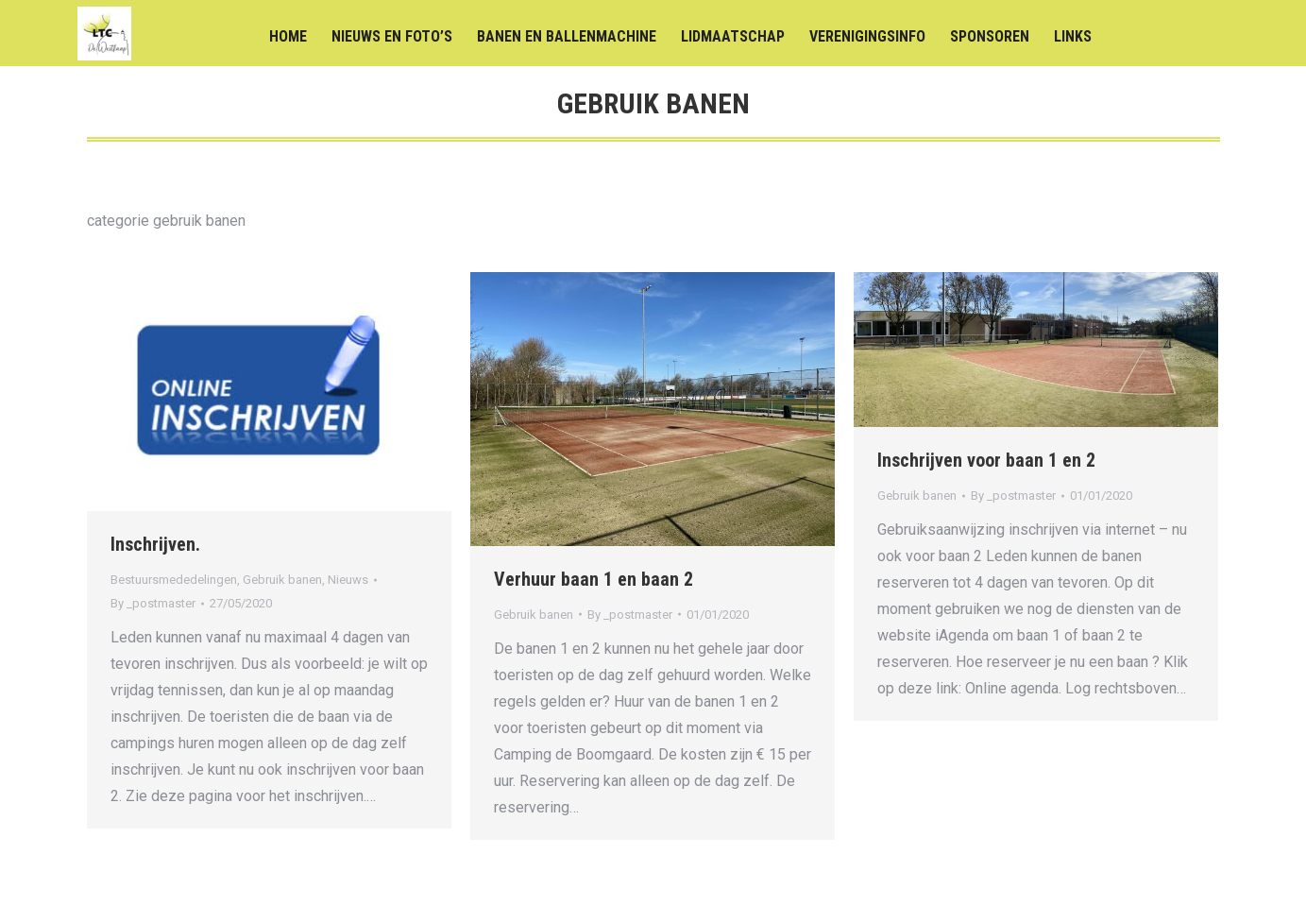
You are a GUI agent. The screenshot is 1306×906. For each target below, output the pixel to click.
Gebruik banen (282, 580)
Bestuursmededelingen (173, 580)
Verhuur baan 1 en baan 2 (593, 579)
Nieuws (348, 580)
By (152, 603)
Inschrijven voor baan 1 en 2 (986, 460)
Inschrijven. (155, 544)
